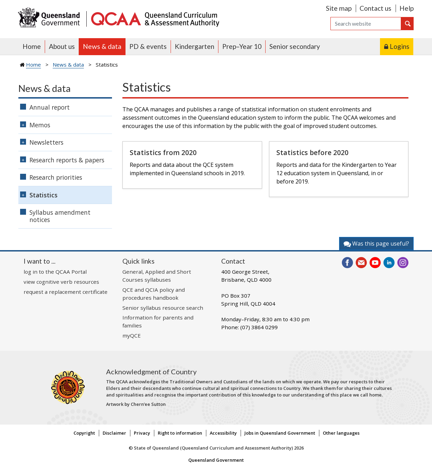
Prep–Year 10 (241, 46)
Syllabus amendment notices (59, 216)
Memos (39, 125)
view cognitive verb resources (61, 281)
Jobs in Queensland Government (279, 433)
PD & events (148, 46)
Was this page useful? (376, 243)
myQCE (131, 335)
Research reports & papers (66, 160)
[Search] (365, 23)
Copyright (84, 433)
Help (406, 8)
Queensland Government (216, 460)
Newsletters (46, 142)
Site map (339, 8)
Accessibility (223, 433)
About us (62, 46)
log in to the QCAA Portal (55, 271)
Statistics (43, 195)
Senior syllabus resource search (162, 307)
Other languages (341, 433)
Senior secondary (294, 46)
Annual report (49, 107)
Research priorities (55, 177)
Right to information (180, 433)
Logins (399, 46)
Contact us (375, 8)
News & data (102, 46)
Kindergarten (194, 46)
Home (32, 46)
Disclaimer (114, 433)
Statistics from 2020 (163, 152)
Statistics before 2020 (312, 152)
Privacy (142, 433)
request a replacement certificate (65, 291)
